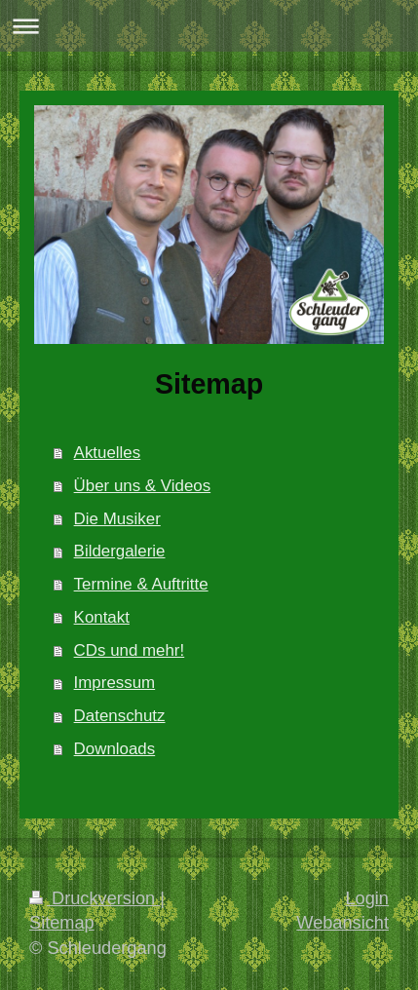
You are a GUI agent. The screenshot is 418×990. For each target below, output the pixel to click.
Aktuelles (107, 452)
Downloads (115, 749)
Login (367, 898)
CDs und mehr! (129, 650)
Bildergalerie (120, 551)
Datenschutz (120, 715)
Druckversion (94, 898)
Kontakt (102, 617)
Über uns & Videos (142, 485)
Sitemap (62, 923)
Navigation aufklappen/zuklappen (209, 26)
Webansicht (342, 923)
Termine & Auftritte (141, 584)
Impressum (115, 682)
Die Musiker (117, 519)
